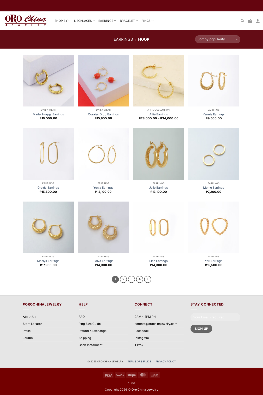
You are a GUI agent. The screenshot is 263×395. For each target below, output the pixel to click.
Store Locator (32, 323)
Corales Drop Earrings (103, 114)
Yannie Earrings (214, 114)
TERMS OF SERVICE (140, 361)
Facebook (142, 331)
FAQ (82, 316)
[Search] (242, 21)
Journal (28, 338)
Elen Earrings (158, 261)
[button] (258, 20)
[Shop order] (217, 39)
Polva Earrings (103, 261)
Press (27, 331)
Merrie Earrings (213, 187)
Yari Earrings (213, 261)
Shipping (85, 338)
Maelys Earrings (48, 261)
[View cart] (250, 20)
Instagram (142, 338)
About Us (29, 316)
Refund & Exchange (92, 331)
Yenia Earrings (103, 187)
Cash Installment (91, 345)
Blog (131, 383)
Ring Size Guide (90, 323)
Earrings (123, 39)
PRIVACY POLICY (166, 361)
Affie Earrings (158, 114)
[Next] (147, 279)
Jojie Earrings (158, 187)
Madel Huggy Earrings (48, 114)
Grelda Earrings (48, 187)
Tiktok (139, 345)
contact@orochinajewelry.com (156, 323)
